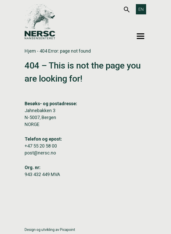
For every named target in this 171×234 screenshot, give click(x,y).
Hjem (30, 51)
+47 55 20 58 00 (41, 146)
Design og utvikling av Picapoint (50, 230)
